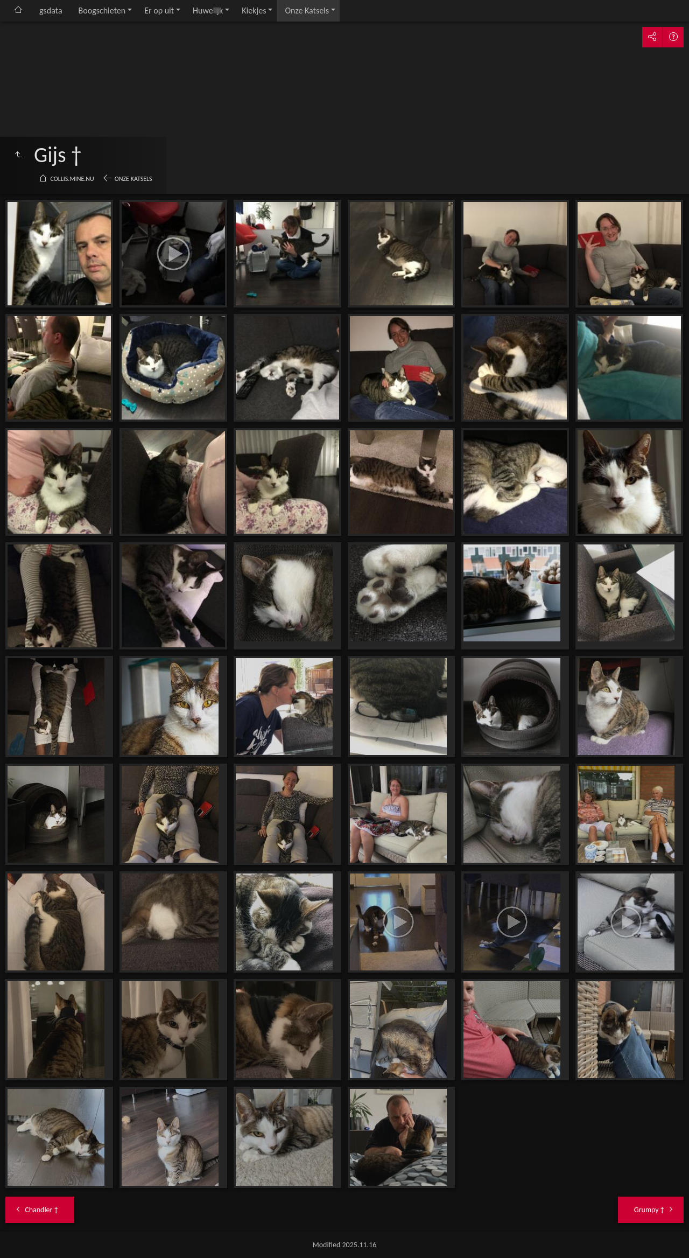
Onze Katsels (307, 10)
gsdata (50, 10)
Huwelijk (208, 10)
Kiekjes (254, 10)
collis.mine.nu (72, 179)
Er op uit (159, 10)
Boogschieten (102, 10)
